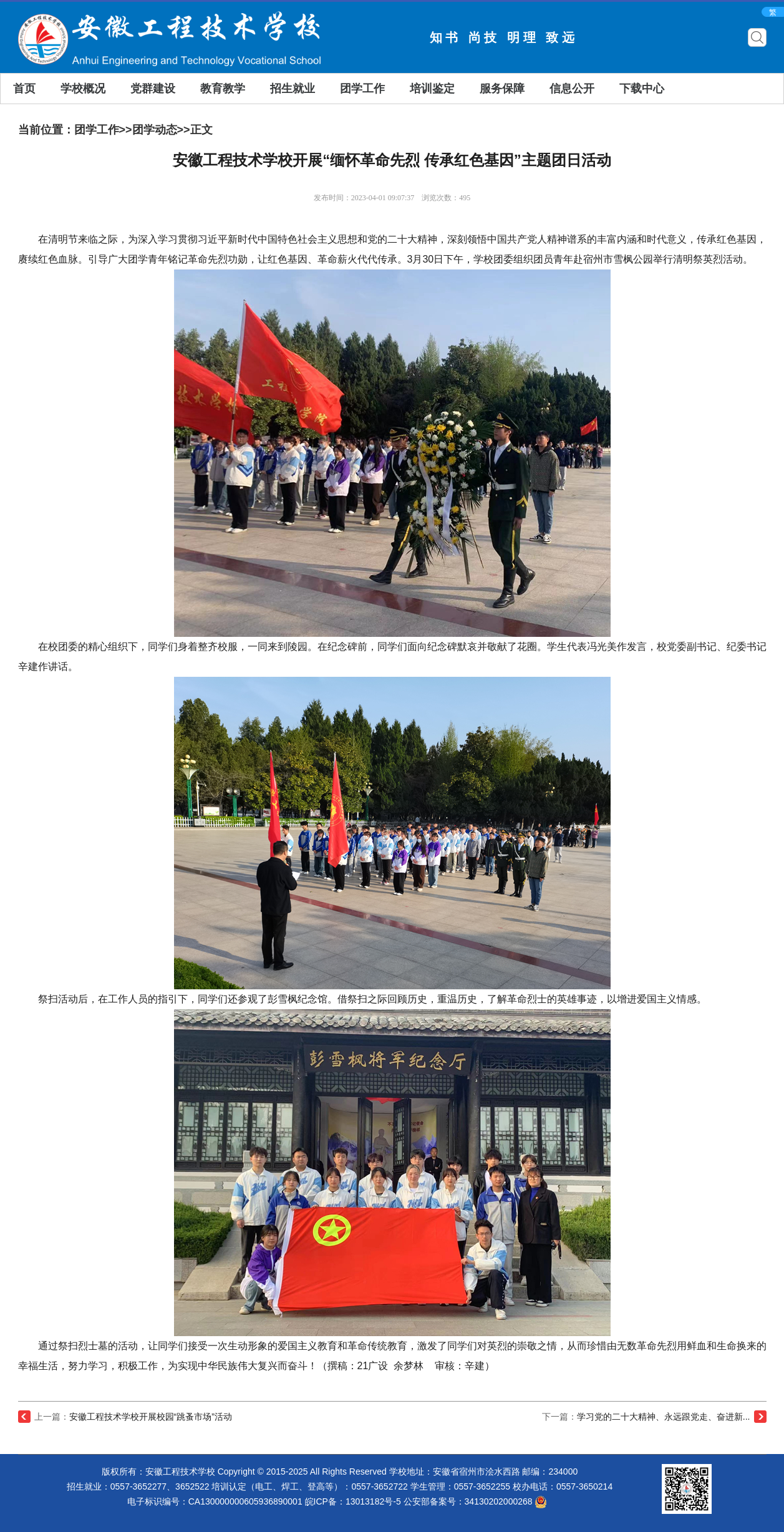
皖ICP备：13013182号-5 (353, 1501)
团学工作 (362, 88)
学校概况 (82, 88)
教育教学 (222, 88)
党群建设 (152, 88)
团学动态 (154, 130)
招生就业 (292, 88)
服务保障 (502, 88)
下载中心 (641, 88)
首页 (24, 88)
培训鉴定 (432, 88)
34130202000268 (506, 1501)
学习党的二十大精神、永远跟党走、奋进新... (663, 1417)
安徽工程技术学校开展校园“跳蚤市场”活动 (150, 1417)
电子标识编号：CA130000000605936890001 (214, 1501)
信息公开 (571, 88)
